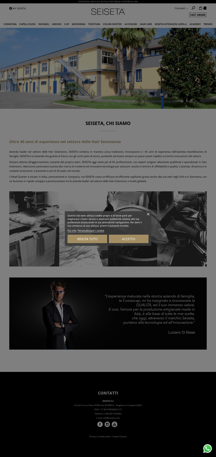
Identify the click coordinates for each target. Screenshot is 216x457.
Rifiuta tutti (87, 239)
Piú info (72, 230)
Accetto (128, 239)
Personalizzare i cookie (91, 230)
